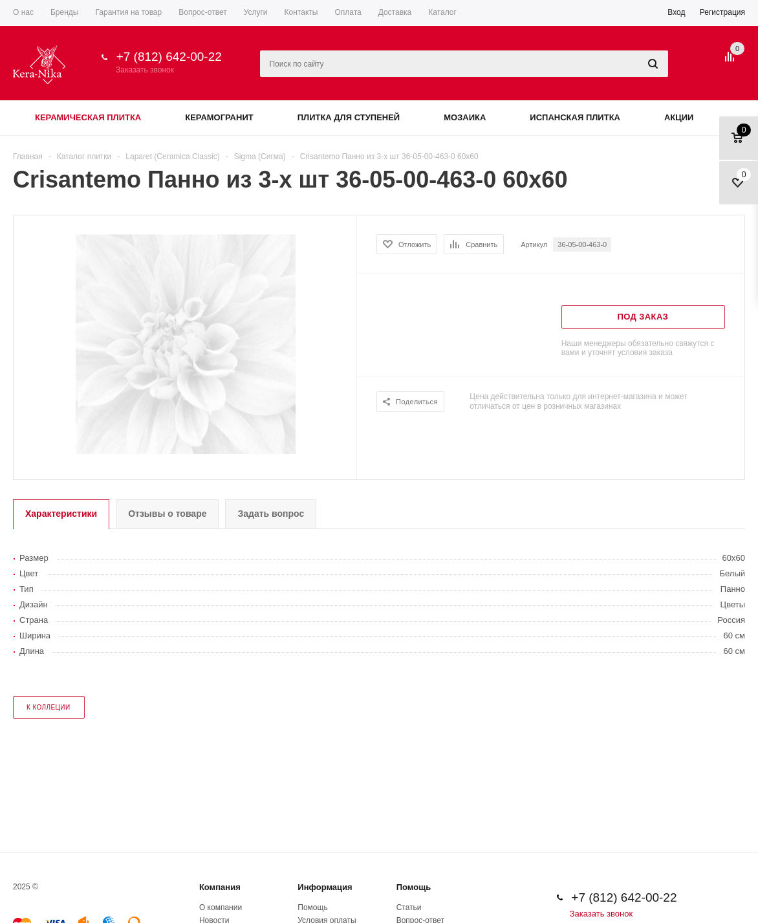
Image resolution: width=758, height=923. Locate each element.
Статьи (409, 907)
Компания (220, 887)
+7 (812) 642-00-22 (169, 56)
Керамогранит (219, 117)
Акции (679, 117)
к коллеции (48, 707)
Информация (325, 887)
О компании (220, 907)
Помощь (413, 887)
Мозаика (465, 117)
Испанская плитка (575, 117)
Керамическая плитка (88, 117)
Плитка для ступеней (349, 117)
